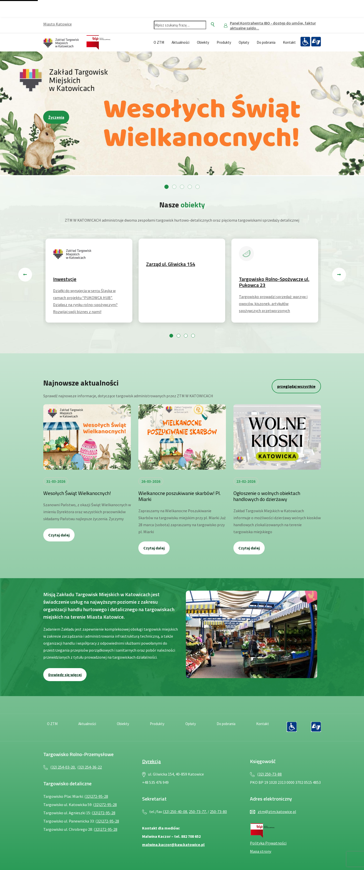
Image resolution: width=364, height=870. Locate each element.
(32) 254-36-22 (89, 767)
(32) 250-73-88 (269, 774)
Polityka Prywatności (268, 843)
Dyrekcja (151, 761)
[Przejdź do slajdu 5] (197, 187)
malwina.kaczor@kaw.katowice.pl (173, 844)
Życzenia (56, 117)
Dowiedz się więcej (65, 674)
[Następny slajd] (339, 274)
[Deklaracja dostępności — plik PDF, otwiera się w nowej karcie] (305, 42)
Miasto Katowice (57, 23)
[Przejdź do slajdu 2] (174, 187)
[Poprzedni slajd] (25, 274)
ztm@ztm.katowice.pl (277, 811)
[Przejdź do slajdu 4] (190, 187)
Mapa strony (260, 851)
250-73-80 (218, 811)
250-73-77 (197, 811)
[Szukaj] (212, 24)
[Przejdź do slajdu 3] (182, 187)
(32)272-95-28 (96, 796)
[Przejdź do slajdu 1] (166, 187)
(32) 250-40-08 (175, 811)
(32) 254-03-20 (62, 767)
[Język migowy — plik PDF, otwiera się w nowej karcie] (316, 42)
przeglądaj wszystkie (296, 386)
